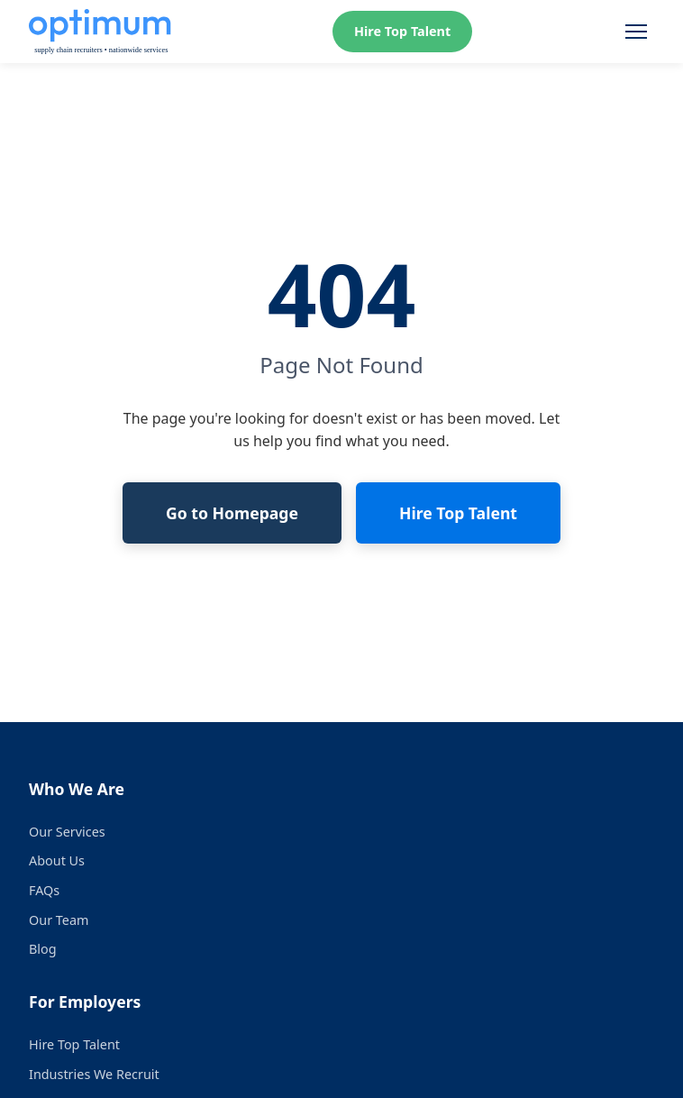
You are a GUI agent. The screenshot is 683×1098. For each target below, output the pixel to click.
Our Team (58, 920)
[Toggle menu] (636, 31)
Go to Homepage (232, 513)
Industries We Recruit (94, 1074)
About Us (57, 860)
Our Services (67, 831)
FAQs (44, 890)
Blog (43, 948)
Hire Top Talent (402, 31)
